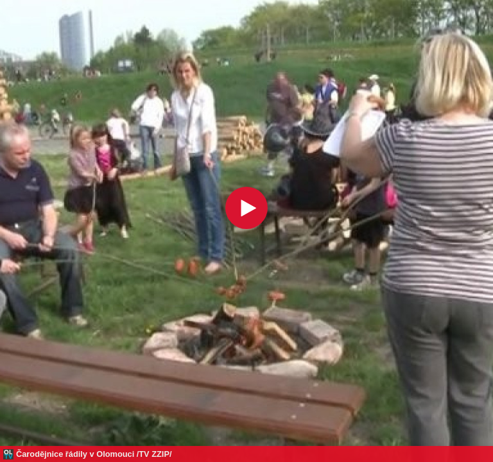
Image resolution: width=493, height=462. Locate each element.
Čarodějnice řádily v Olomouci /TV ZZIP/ (94, 454)
